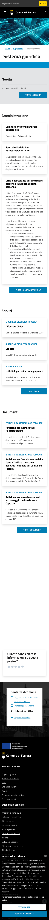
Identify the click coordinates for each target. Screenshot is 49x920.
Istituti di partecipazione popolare (24, 371)
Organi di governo (9, 780)
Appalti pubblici (8, 835)
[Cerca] (45, 12)
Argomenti (18, 48)
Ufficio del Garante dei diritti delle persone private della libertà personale (24, 184)
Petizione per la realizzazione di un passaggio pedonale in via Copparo (22, 500)
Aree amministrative (10, 784)
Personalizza (24, 907)
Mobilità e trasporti (10, 848)
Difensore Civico (14, 326)
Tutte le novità (33, 94)
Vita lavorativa (8, 827)
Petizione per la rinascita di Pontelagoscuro (20, 429)
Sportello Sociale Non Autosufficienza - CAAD (18, 148)
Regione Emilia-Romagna (10, 3)
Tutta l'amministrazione (28, 290)
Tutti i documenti (32, 529)
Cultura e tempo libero (11, 823)
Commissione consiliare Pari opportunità (21, 128)
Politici (4, 797)
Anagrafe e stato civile (11, 819)
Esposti (9, 349)
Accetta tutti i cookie (24, 913)
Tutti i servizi (34, 391)
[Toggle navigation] (5, 12)
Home (7, 48)
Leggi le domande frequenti (24, 703)
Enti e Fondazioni (9, 792)
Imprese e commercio (11, 831)
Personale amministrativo (13, 801)
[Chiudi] (45, 855)
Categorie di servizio (13, 811)
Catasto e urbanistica (11, 839)
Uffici (4, 788)
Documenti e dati (9, 805)
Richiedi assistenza (20, 707)
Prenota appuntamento (22, 711)
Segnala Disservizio (20, 723)
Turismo (5, 843)
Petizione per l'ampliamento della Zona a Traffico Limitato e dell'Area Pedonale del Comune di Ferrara (24, 464)
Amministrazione (11, 772)
